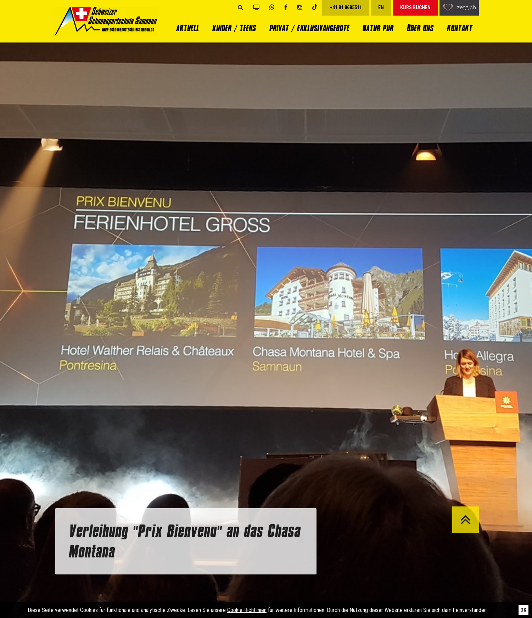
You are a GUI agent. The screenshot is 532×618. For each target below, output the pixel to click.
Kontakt (459, 28)
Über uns (420, 28)
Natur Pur (377, 28)
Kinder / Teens (234, 28)
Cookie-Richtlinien (247, 610)
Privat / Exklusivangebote (309, 28)
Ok (523, 610)
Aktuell (187, 28)
